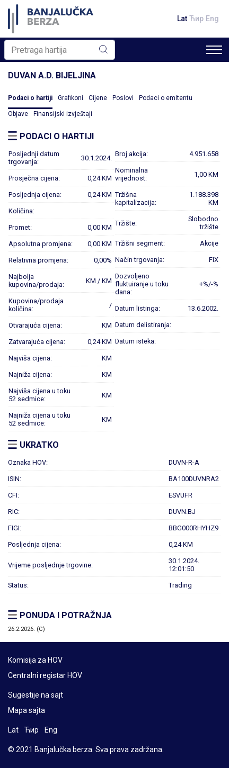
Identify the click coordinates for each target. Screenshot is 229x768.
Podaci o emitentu (165, 98)
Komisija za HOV (35, 660)
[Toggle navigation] (214, 50)
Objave (18, 114)
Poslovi (123, 98)
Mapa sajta (26, 710)
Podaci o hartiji (30, 98)
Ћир (196, 18)
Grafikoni (70, 98)
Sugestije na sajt (35, 695)
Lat (182, 18)
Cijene (98, 98)
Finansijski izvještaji (62, 114)
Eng (212, 18)
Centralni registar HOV (45, 675)
